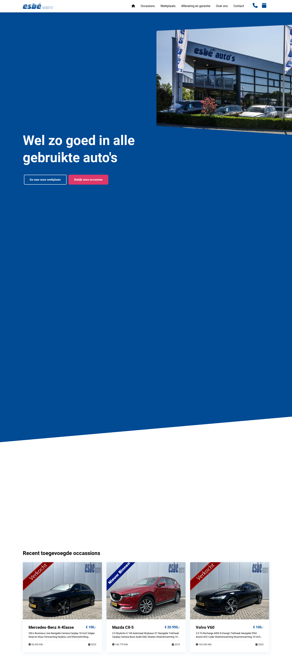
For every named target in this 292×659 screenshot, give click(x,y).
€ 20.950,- (172, 627)
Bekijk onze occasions (88, 179)
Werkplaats (167, 6)
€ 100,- (91, 627)
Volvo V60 (205, 627)
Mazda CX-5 (123, 627)
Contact (238, 6)
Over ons (222, 6)
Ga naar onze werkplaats (45, 179)
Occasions (148, 6)
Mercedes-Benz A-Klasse (51, 627)
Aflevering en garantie (195, 6)
